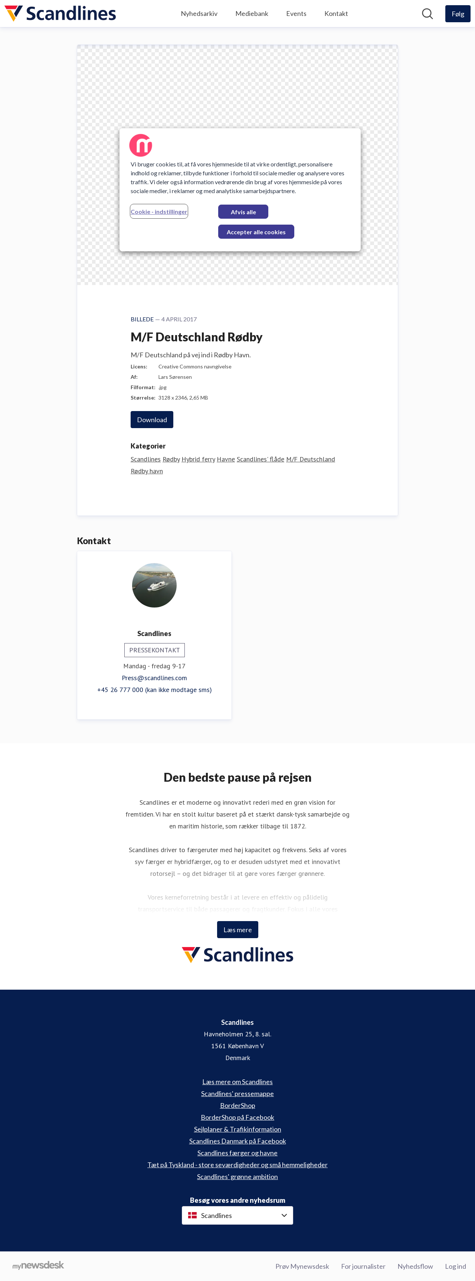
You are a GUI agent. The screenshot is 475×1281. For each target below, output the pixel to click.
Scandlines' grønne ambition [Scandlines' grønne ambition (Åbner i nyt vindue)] (237, 1176)
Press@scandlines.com (154, 677)
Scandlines (146, 459)
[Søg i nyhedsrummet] (427, 14)
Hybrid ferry (198, 459)
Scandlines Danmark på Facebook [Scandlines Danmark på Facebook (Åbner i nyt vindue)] (237, 1140)
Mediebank (251, 13)
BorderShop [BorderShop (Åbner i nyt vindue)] (237, 1105)
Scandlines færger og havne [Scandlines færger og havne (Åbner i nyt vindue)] (237, 1152)
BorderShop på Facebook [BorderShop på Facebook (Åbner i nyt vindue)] (237, 1117)
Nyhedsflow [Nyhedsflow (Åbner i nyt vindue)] (415, 1266)
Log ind (455, 1266)
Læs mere (237, 930)
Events (296, 13)
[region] (240, 189)
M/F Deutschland (310, 459)
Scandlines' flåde (260, 459)
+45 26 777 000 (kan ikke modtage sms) (154, 689)
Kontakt (336, 13)
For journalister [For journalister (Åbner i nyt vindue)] (363, 1266)
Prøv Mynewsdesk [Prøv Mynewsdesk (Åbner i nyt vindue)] (302, 1266)
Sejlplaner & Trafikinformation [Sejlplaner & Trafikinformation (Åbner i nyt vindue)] (237, 1129)
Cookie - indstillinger (159, 211)
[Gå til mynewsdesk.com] (38, 1266)
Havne (226, 459)
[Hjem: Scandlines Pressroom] (60, 13)
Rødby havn (147, 471)
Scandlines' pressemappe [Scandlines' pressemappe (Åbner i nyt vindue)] (237, 1093)
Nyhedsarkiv (199, 13)
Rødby (171, 459)
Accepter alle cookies (256, 231)
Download (152, 420)
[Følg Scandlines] (458, 13)
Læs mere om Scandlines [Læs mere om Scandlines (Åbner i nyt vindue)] (237, 1081)
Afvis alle (243, 211)
